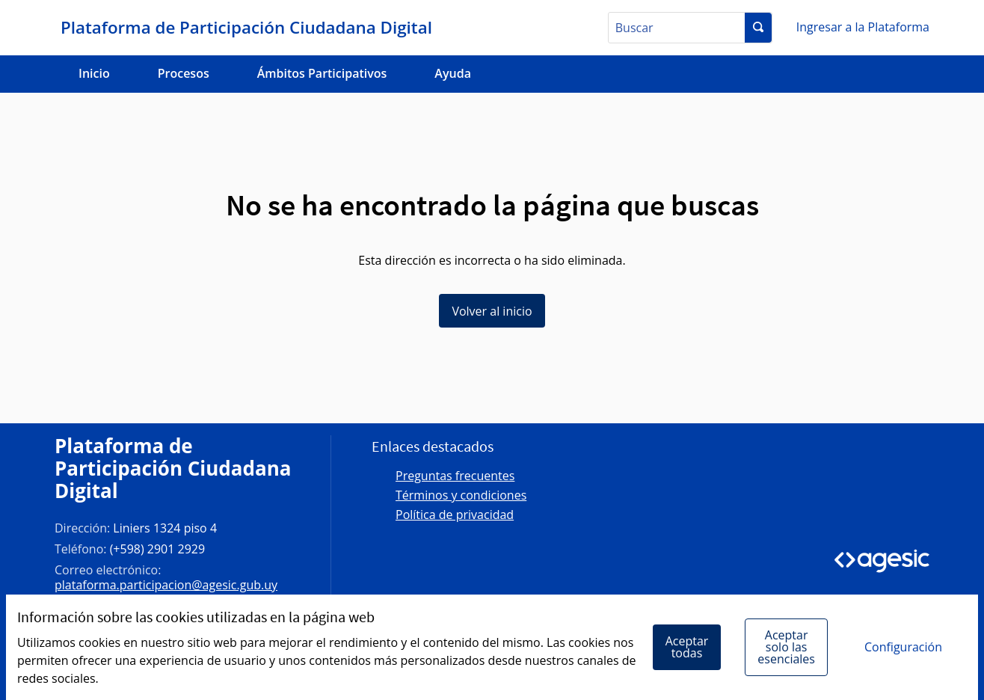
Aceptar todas (687, 647)
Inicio (94, 73)
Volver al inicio (492, 311)
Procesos (183, 73)
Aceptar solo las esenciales (786, 647)
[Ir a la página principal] (243, 27)
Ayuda (452, 73)
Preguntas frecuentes (455, 475)
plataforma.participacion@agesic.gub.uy (166, 585)
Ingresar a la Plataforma (862, 27)
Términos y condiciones (461, 495)
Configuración (903, 647)
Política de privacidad (455, 514)
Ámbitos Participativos (322, 73)
